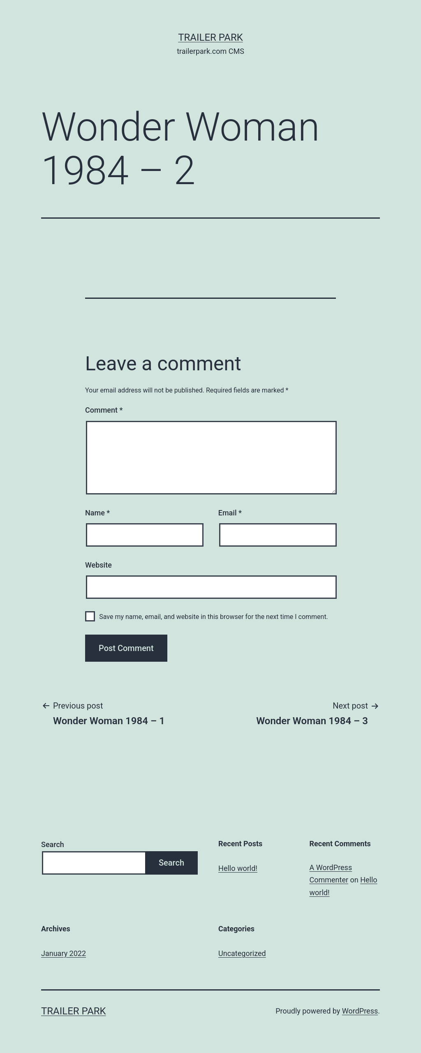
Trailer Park (210, 37)
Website (98, 565)
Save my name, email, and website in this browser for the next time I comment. (213, 617)
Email (230, 512)
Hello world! (237, 868)
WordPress (360, 1011)
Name (97, 512)
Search (52, 844)
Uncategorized (242, 953)
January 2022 (63, 953)
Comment (104, 410)
